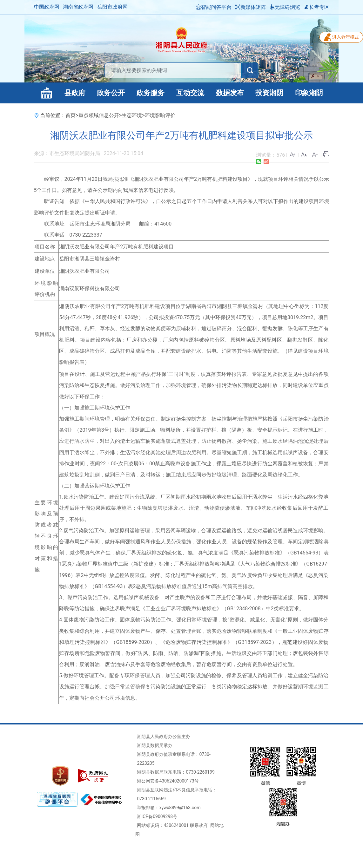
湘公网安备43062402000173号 (167, 780)
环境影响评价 (160, 115)
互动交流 (190, 93)
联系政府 (199, 825)
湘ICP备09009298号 (157, 816)
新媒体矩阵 (250, 7)
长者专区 (316, 7)
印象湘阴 (309, 93)
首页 (70, 115)
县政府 (74, 93)
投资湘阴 (269, 93)
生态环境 (132, 115)
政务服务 (151, 93)
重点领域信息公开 (98, 115)
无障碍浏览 (285, 7)
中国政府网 (46, 7)
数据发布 (230, 93)
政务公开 (111, 93)
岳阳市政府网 (112, 7)
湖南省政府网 (78, 7)
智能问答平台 (214, 7)
